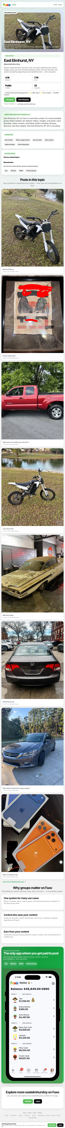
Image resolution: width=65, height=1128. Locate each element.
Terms (34, 1112)
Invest (29, 1112)
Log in (60, 4)
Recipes (48, 1115)
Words (58, 1115)
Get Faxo (28, 1101)
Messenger (13, 1115)
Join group (9, 99)
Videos (34, 1115)
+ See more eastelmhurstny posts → (14, 882)
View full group (23, 99)
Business (27, 1115)
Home (55, 4)
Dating (20, 1115)
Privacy (40, 1112)
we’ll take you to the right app (26, 104)
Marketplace (41, 1115)
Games (54, 1115)
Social (6, 1115)
